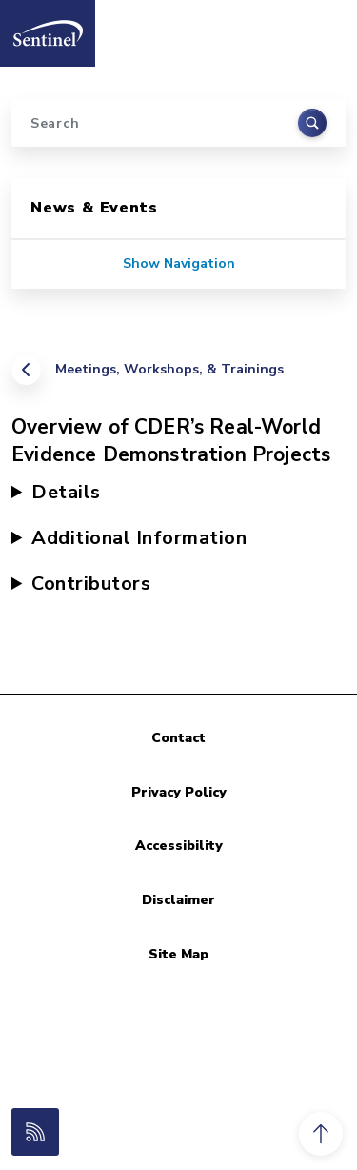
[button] (321, 1134)
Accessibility (179, 846)
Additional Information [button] (139, 538)
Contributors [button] (90, 583)
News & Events (93, 207)
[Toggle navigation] (322, 27)
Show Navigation (179, 263)
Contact (178, 738)
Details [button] (66, 492)
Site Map (178, 954)
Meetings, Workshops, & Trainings (169, 369)
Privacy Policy (179, 792)
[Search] (178, 123)
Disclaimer (178, 900)
